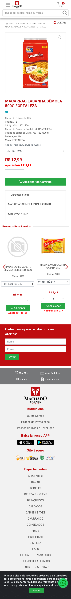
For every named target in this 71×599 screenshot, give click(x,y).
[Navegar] (4, 267)
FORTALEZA (18, 140)
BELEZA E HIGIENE (35, 494)
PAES (35, 549)
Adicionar (17, 308)
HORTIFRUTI (35, 536)
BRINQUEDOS (35, 500)
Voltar (60, 22)
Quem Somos (35, 415)
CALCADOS (35, 506)
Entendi (36, 593)
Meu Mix (21, 373)
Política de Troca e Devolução (35, 428)
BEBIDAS (35, 488)
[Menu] (8, 5)
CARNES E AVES (35, 512)
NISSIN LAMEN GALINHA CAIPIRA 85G (53, 266)
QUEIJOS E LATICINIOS (35, 561)
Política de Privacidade (35, 422)
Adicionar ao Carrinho (35, 181)
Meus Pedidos (50, 373)
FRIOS (35, 530)
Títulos (21, 379)
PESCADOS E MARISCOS (35, 555)
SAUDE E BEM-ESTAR (35, 567)
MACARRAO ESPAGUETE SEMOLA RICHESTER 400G (18, 268)
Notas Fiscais (50, 379)
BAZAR (35, 482)
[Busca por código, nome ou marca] (32, 13)
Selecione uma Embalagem (23, 145)
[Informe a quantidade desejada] (14, 173)
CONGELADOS (35, 524)
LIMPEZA (35, 543)
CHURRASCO (35, 518)
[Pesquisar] (65, 13)
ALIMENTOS (35, 476)
